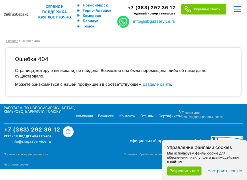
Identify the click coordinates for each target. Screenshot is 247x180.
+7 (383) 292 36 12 (151, 7)
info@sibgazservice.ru (154, 21)
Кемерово (92, 16)
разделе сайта (157, 84)
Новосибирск (95, 5)
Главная (12, 41)
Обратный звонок (207, 9)
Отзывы (147, 116)
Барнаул (90, 21)
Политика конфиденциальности (203, 114)
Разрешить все (184, 170)
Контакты (127, 116)
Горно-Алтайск (97, 10)
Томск (88, 26)
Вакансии (106, 116)
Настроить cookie (16, 164)
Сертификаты (170, 116)
